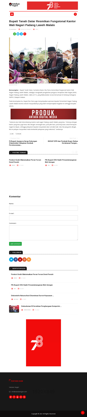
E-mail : (11, 213)
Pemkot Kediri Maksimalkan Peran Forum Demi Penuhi (32, 274)
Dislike (18, 134)
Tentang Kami (17, 381)
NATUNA (16, 299)
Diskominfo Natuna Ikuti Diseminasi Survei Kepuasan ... (32, 295)
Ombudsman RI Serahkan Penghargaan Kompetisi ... (41, 306)
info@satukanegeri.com (19, 392)
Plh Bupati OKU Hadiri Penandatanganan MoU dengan (32, 285)
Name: (11, 204)
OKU (49, 165)
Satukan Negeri (14, 387)
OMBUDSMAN (27, 310)
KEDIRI (13, 165)
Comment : (13, 223)
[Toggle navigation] (12, 14)
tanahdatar (13, 29)
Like (11, 134)
